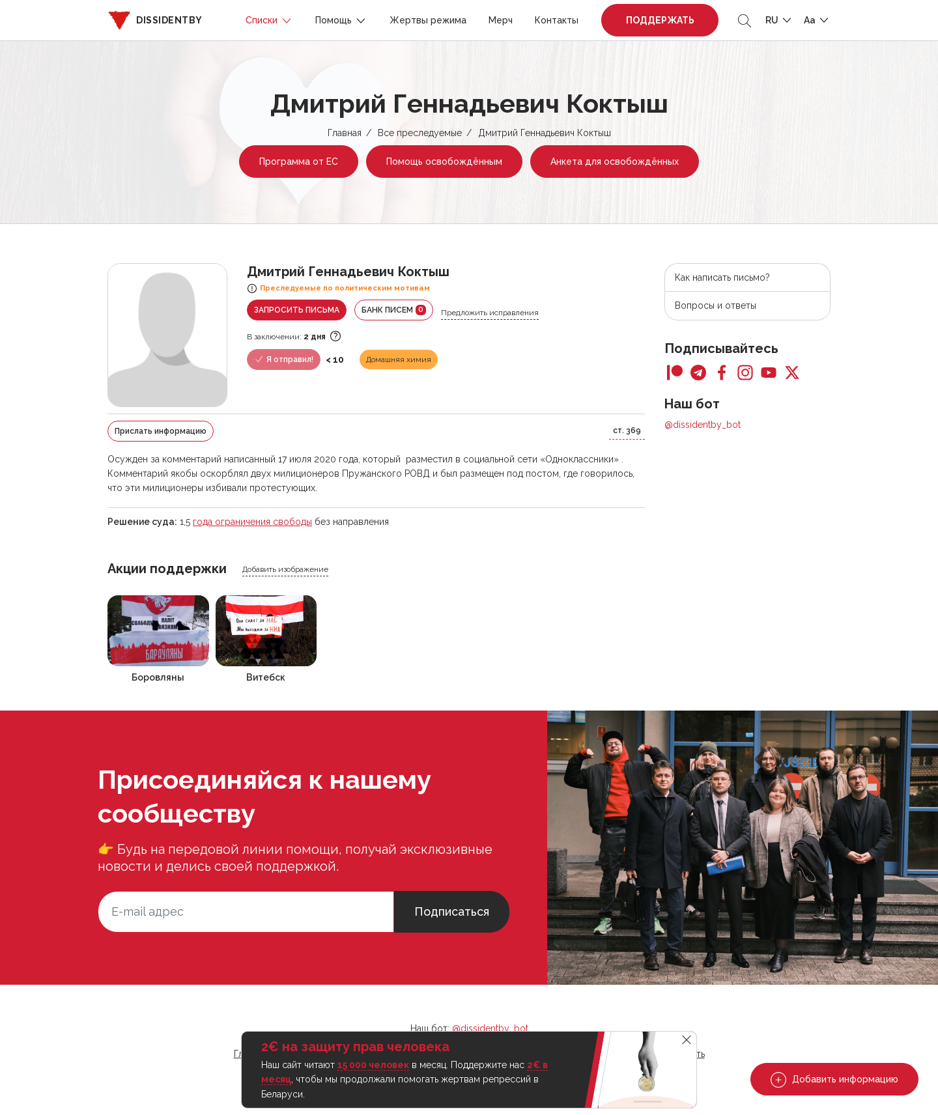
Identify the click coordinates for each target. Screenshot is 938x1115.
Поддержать (660, 20)
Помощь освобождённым (444, 161)
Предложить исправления (490, 312)
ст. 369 (627, 430)
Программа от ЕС (298, 161)
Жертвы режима (428, 20)
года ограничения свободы (252, 521)
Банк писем (394, 310)
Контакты (556, 20)
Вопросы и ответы (715, 305)
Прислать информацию (160, 431)
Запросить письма (296, 310)
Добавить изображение (285, 569)
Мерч (501, 20)
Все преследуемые (420, 133)
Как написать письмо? (722, 277)
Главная (345, 133)
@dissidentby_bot (702, 424)
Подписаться (451, 911)
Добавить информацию (834, 1080)
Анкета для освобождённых (614, 161)
